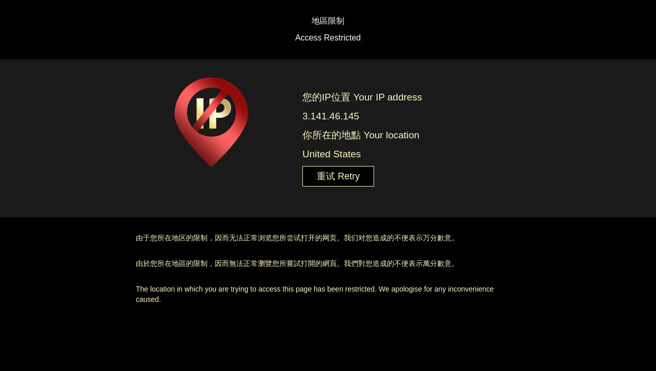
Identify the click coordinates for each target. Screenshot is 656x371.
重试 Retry (338, 176)
